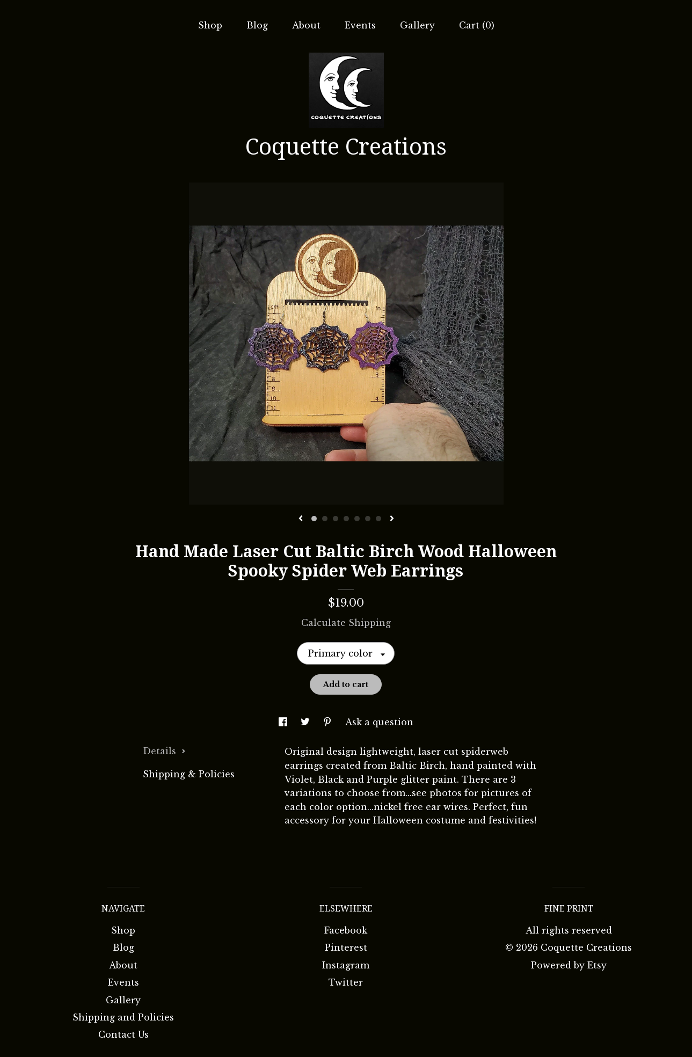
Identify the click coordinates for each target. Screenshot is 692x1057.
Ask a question (379, 722)
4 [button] (346, 518)
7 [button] (378, 518)
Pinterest (346, 947)
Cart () (476, 25)
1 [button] (314, 518)
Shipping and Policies (123, 1017)
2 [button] (324, 518)
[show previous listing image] (300, 519)
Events (360, 25)
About (306, 25)
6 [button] (367, 518)
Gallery (417, 25)
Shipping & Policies (189, 774)
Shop (210, 25)
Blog (257, 25)
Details (164, 751)
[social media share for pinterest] (328, 722)
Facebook (345, 930)
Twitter (346, 982)
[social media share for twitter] (306, 722)
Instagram (345, 965)
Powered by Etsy (569, 965)
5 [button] (357, 518)
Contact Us (123, 1034)
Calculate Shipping (346, 622)
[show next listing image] (392, 519)
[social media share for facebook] (284, 722)
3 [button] (335, 518)
